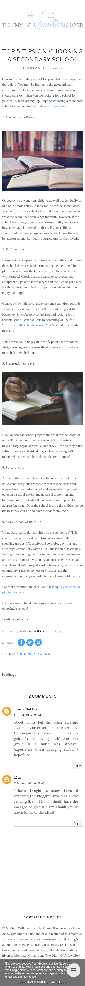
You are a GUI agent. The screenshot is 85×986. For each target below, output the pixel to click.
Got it (56, 982)
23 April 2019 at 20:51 (27, 714)
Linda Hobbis (25, 709)
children (26, 654)
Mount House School (53, 106)
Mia (17, 777)
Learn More (36, 982)
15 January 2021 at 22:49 (29, 783)
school (45, 654)
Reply (77, 765)
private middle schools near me (25, 325)
